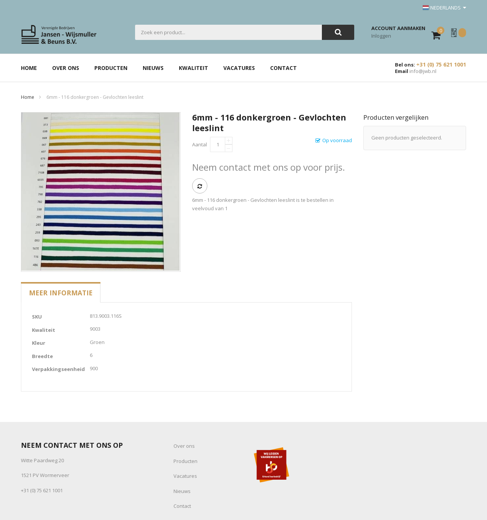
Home (27, 97)
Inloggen (381, 35)
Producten (185, 461)
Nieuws (182, 491)
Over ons (184, 445)
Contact (182, 506)
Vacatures (185, 475)
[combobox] (228, 32)
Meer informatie (60, 292)
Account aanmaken (398, 28)
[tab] (60, 292)
